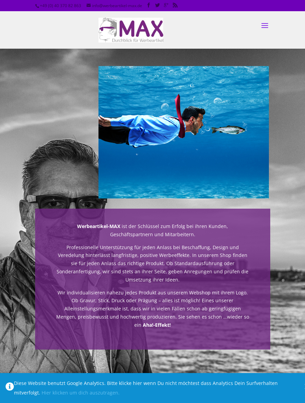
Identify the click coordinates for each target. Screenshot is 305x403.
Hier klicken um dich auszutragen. (81, 392)
